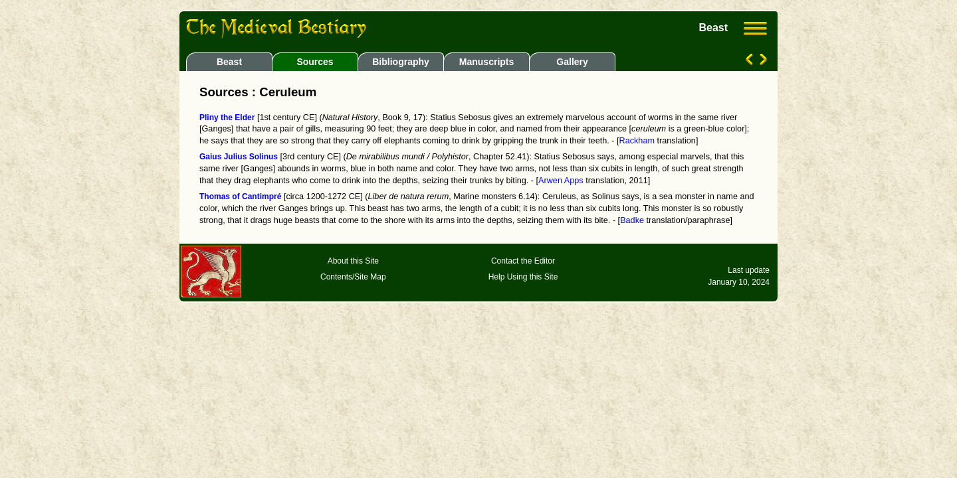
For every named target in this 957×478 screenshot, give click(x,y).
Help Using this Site (523, 276)
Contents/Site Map (353, 276)
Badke (632, 220)
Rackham (637, 140)
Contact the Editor (523, 261)
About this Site (353, 261)
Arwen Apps (561, 180)
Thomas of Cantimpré (240, 196)
